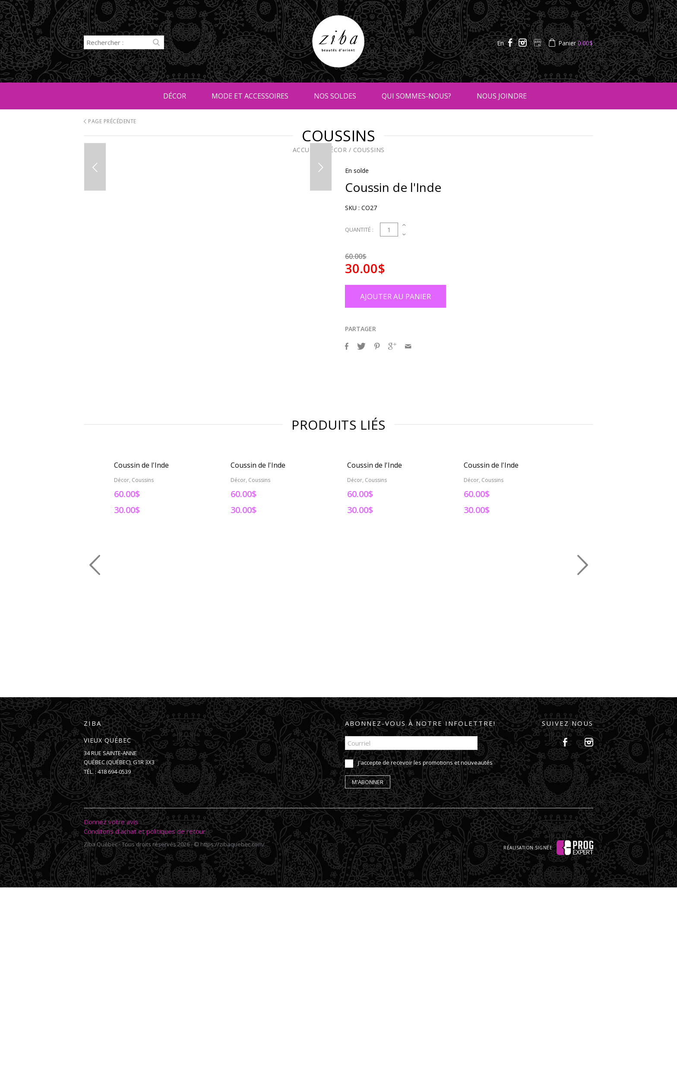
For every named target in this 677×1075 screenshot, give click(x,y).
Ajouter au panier (395, 296)
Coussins (369, 150)
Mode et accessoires (250, 96)
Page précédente (110, 121)
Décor (174, 96)
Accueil (306, 150)
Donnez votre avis (111, 1009)
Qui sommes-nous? (416, 96)
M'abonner (367, 969)
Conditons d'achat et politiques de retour (145, 1018)
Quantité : (359, 229)
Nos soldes (335, 96)
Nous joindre (502, 96)
